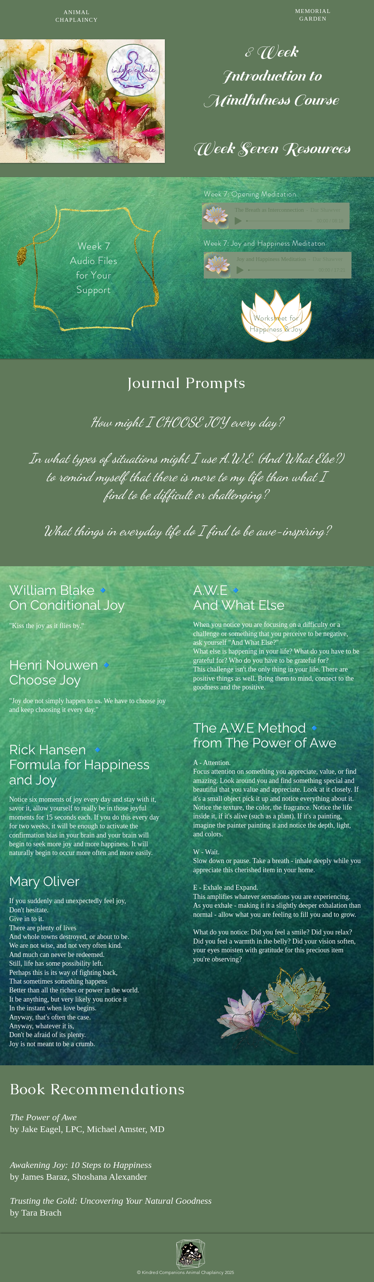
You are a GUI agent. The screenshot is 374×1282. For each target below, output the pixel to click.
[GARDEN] (314, 19)
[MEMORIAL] (314, 11)
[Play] (240, 270)
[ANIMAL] (77, 12)
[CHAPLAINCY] (77, 20)
